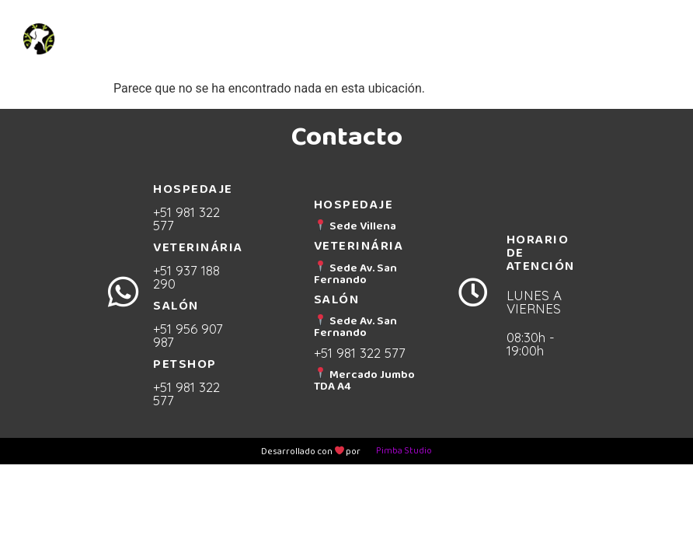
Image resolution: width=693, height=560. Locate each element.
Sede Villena (355, 226)
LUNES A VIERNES (534, 302)
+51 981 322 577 (186, 218)
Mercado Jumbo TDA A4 (364, 380)
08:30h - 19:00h (531, 344)
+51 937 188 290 (186, 277)
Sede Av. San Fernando (355, 274)
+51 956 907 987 (188, 335)
